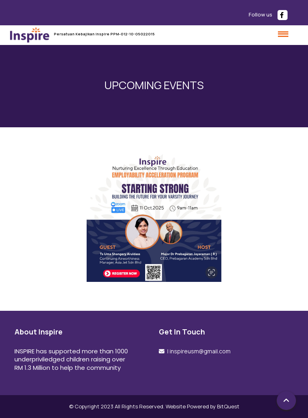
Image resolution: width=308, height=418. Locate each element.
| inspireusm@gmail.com (198, 351)
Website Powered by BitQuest (202, 406)
